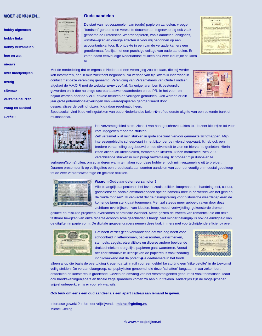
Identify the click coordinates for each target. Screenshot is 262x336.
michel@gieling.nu (132, 304)
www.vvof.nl (117, 85)
